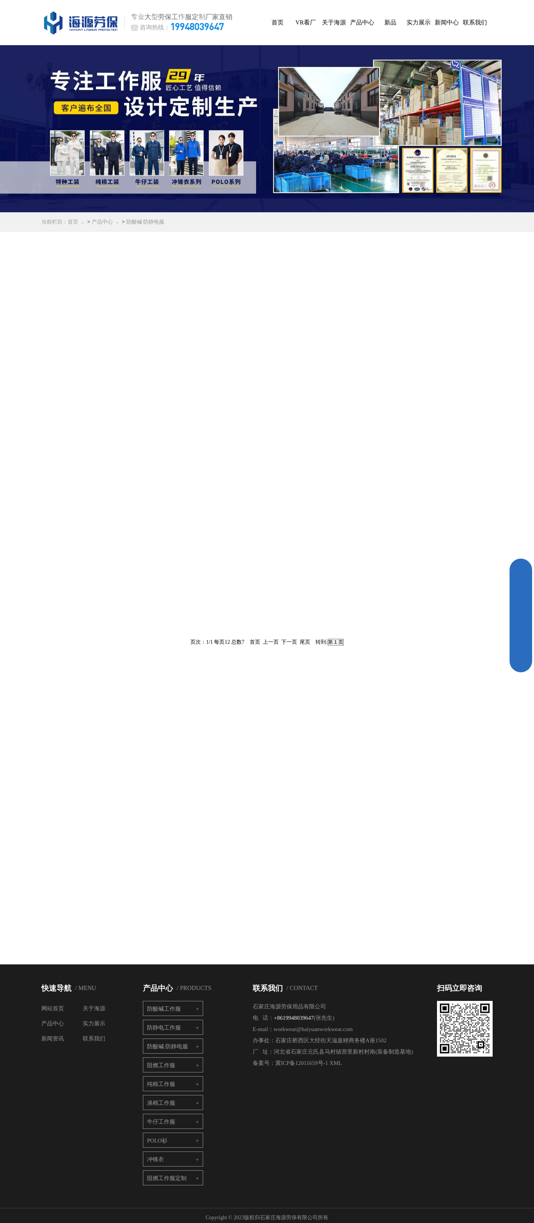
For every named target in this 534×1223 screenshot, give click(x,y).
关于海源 (337, 22)
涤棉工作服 (161, 1099)
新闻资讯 (52, 1034)
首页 (280, 22)
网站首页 (52, 1004)
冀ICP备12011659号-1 (301, 1059)
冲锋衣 (155, 1155)
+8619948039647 (294, 1014)
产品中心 (365, 22)
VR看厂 (308, 22)
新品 (393, 22)
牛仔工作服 (161, 1118)
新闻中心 (449, 22)
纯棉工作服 (161, 1080)
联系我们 (478, 22)
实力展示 (421, 22)
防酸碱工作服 (164, 1005)
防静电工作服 (164, 1023)
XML (335, 1059)
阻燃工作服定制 (167, 1174)
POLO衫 (157, 1136)
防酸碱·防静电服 (145, 224)
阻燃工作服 (161, 1061)
